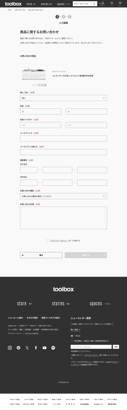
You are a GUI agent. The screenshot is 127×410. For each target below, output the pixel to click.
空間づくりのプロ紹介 (50, 317)
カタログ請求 (32, 317)
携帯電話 (23, 177)
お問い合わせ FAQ (20, 10)
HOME (9, 10)
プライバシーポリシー (59, 240)
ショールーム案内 (15, 317)
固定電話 (23, 164)
